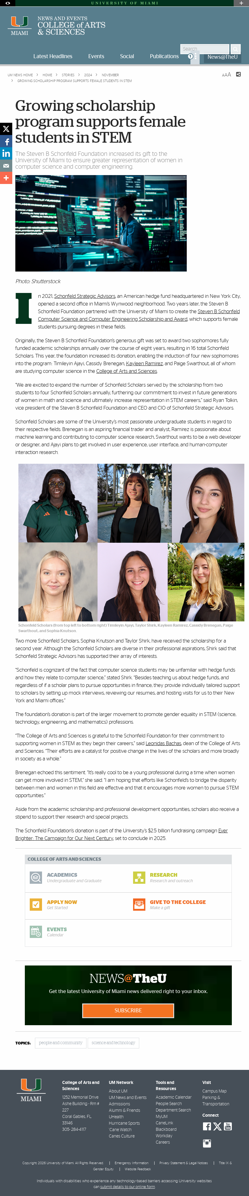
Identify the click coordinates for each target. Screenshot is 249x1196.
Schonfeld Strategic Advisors (84, 296)
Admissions (119, 1104)
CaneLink (164, 1123)
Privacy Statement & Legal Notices (183, 1163)
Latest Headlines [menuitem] (52, 56)
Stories (68, 75)
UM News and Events (128, 1098)
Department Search (173, 1110)
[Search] (236, 49)
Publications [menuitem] (164, 56)
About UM (118, 1091)
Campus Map (214, 1091)
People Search (169, 1104)
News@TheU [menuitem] (223, 57)
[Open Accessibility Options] (7, 3)
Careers (163, 1142)
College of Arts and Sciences (126, 371)
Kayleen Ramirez (144, 363)
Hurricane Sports (124, 1123)
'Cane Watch (120, 1130)
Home (47, 75)
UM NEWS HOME (20, 75)
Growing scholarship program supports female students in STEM (74, 81)
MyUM (161, 1117)
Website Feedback (138, 1169)
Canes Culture (122, 1136)
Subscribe (128, 1011)
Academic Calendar (174, 1097)
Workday (164, 1136)
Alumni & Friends (124, 1110)
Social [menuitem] (127, 56)
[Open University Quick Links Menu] (241, 3)
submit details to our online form (127, 1187)
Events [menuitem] (96, 56)
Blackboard (166, 1129)
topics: (23, 1043)
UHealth (116, 1117)
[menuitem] (195, 57)
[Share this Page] (234, 78)
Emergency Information (131, 1163)
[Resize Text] (226, 75)
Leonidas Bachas (163, 743)
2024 (87, 75)
